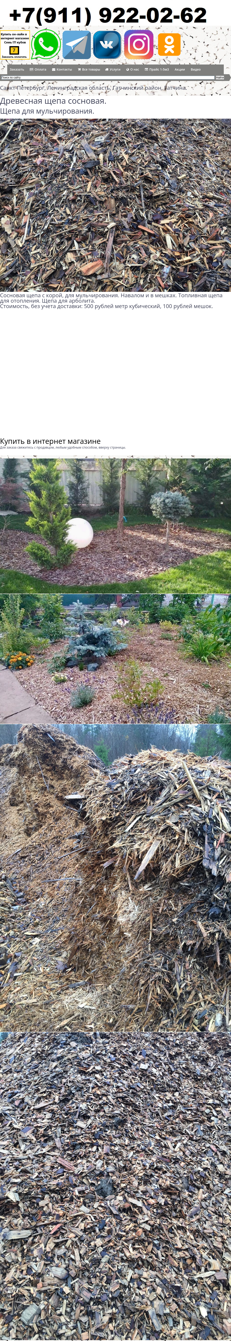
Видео (196, 69)
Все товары (89, 69)
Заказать (17, 69)
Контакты (62, 69)
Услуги (112, 69)
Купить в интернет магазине (50, 441)
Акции (180, 69)
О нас (132, 69)
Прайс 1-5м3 (157, 69)
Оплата (38, 69)
